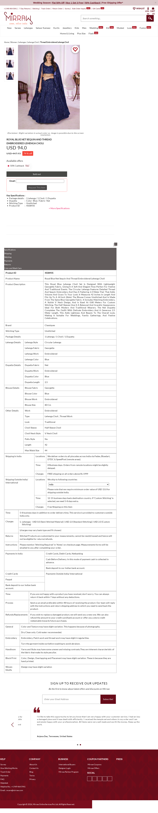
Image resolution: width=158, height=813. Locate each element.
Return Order (57, 13)
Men (84, 32)
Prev (13, 729)
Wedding (96, 32)
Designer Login (65, 773)
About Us (33, 769)
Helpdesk (4, 787)
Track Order (45, 13)
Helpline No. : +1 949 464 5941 (12, 791)
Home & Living (67, 38)
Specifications (10, 254)
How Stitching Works (8, 773)
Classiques (50, 330)
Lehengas (28, 32)
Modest (120, 32)
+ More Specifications (59, 213)
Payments (8, 265)
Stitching (7, 262)
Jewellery (67, 32)
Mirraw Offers (93, 773)
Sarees (18, 32)
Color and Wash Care (12, 273)
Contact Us (33, 773)
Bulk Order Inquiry (79, 13)
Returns (7, 269)
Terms (32, 780)
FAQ (2, 784)
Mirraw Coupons (94, 769)
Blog (31, 776)
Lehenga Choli (52, 421)
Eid (110, 32)
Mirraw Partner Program (69, 776)
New (9, 32)
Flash (93, 37)
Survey (67, 13)
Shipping (7, 258)
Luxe (132, 32)
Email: (12, 185)
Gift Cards (98, 13)
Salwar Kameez (43, 32)
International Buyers (67, 769)
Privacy (32, 784)
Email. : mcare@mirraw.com (11, 795)
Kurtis (56, 32)
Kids (77, 32)
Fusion (145, 32)
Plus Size (81, 38)
